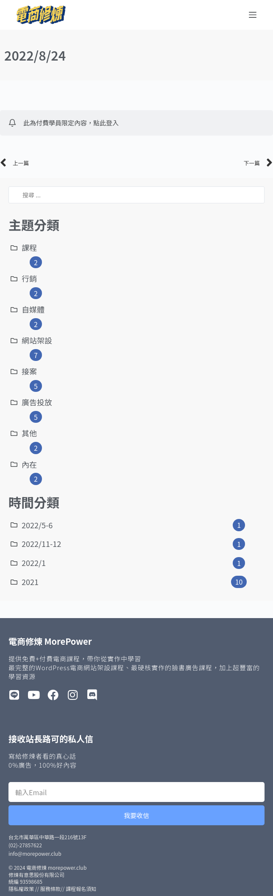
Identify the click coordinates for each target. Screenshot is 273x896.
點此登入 (106, 122)
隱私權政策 (21, 888)
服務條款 (50, 888)
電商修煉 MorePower (50, 641)
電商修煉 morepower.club (56, 867)
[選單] (252, 15)
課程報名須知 (81, 888)
